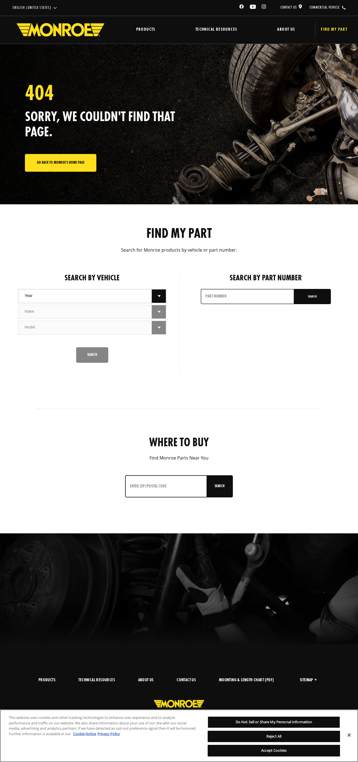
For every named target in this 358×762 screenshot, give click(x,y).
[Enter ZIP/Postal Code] (161, 486)
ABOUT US (146, 680)
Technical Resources (196, 30)
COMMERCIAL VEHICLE (325, 7)
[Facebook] (241, 8)
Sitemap (308, 680)
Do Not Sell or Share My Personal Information (274, 721)
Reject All (273, 736)
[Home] (60, 30)
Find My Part (317, 30)
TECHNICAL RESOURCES (96, 680)
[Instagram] (264, 8)
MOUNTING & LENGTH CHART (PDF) (246, 680)
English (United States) (32, 8)
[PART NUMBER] (246, 296)
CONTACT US (288, 7)
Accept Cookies (274, 750)
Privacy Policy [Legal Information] (108, 733)
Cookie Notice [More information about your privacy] (84, 733)
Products (137, 30)
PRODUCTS (46, 680)
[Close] (349, 735)
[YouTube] (253, 8)
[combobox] (85, 296)
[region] (179, 735)
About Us (253, 30)
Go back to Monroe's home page (60, 163)
